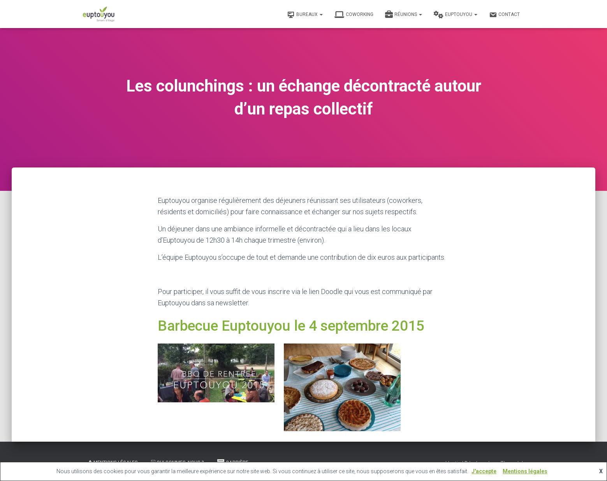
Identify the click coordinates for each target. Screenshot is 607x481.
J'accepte (484, 471)
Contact (504, 15)
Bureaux (305, 15)
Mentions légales (525, 471)
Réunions (403, 15)
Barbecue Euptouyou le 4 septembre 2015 (291, 325)
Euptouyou (455, 15)
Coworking (353, 15)
